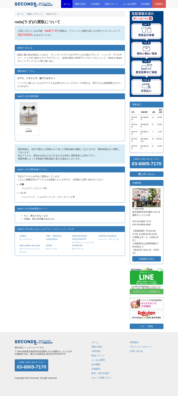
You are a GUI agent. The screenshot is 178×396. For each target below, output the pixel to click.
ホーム (66, 4)
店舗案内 (159, 4)
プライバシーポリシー (141, 346)
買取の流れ (80, 4)
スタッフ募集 (146, 326)
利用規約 (134, 342)
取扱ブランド (111, 4)
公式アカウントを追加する (146, 291)
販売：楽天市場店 (100, 373)
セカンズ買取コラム (101, 377)
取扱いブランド (35, 14)
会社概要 (145, 4)
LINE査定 (95, 4)
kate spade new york (30, 248)
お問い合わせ (146, 174)
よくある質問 (129, 4)
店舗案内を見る (146, 259)
